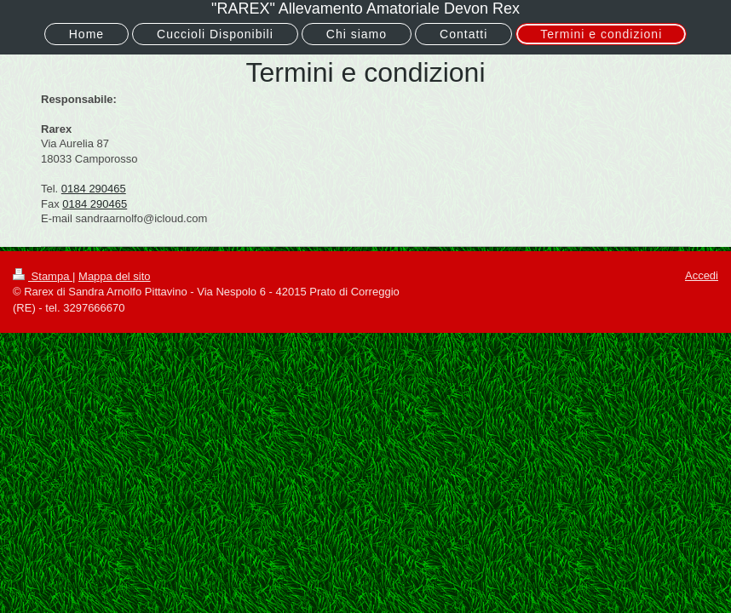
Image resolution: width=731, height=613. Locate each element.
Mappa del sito (114, 276)
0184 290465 (93, 188)
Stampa (42, 276)
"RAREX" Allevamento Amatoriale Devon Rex (365, 8)
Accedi (701, 275)
